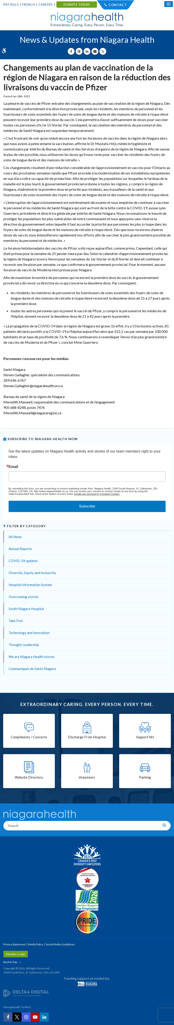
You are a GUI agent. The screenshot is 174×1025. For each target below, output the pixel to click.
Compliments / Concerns (29, 737)
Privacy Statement (14, 944)
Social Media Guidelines (60, 944)
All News (15, 537)
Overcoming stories (24, 597)
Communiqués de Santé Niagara (32, 669)
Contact (117, 5)
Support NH (145, 737)
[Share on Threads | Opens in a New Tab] (79, 51)
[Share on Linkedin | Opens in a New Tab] (87, 51)
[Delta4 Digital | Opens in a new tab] (26, 992)
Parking (145, 777)
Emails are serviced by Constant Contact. (97, 494)
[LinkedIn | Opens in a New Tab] (44, 1017)
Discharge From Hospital (87, 737)
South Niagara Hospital (26, 609)
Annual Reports (20, 549)
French (28, 4)
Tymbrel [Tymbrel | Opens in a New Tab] (26, 1007)
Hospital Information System (30, 585)
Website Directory (29, 777)
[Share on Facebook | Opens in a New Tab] (71, 51)
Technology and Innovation (29, 633)
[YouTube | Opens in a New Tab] (35, 1017)
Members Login (15, 954)
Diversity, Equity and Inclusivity (32, 573)
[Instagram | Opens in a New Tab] (26, 1017)
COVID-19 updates (23, 561)
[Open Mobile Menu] (168, 4)
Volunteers (87, 777)
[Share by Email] (95, 51)
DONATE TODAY (76, 4)
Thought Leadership (24, 645)
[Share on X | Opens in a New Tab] (102, 51)
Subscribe (87, 506)
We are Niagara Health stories (32, 657)
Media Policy (35, 944)
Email (13, 467)
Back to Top (10, 962)
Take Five (16, 621)
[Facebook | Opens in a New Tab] (7, 1017)
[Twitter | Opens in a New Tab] (17, 1017)
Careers (46, 4)
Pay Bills (11, 4)
